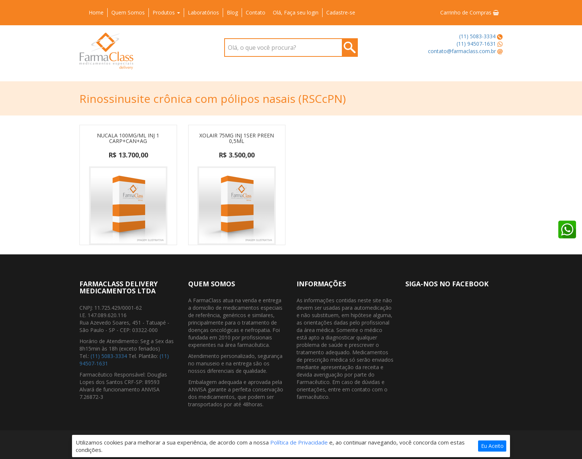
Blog (232, 12)
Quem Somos (128, 12)
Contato (255, 12)
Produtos (166, 12)
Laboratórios (203, 12)
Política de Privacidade (299, 442)
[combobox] (291, 47)
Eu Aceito (492, 445)
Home (96, 12)
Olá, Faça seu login (295, 12)
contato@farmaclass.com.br (462, 51)
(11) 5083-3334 (477, 36)
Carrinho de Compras (469, 12)
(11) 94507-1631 (476, 43)
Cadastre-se (340, 12)
